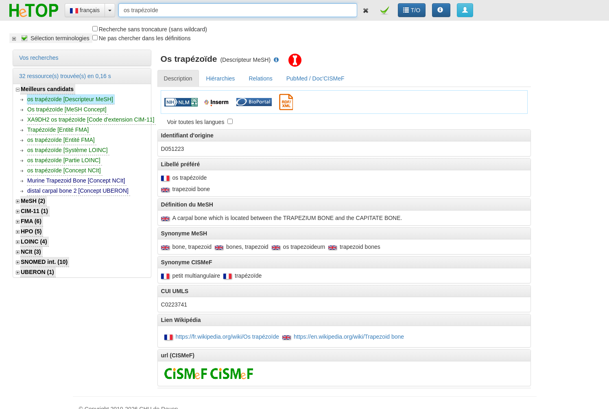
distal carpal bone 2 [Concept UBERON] (78, 190)
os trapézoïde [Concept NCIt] (64, 170)
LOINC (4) (34, 241)
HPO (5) (31, 231)
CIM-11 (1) (34, 211)
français (85, 10)
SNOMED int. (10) (44, 262)
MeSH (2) (33, 201)
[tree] (50, 38)
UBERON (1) (37, 272)
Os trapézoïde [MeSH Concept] (67, 109)
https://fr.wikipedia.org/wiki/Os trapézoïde (227, 336)
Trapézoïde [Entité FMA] (58, 129)
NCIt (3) (31, 251)
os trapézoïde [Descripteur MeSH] (70, 99)
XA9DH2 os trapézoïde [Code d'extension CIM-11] (90, 119)
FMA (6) (31, 221)
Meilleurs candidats (47, 89)
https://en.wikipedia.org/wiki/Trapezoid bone (349, 336)
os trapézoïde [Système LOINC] (67, 150)
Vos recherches (39, 57)
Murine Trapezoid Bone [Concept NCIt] (76, 180)
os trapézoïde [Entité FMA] (61, 140)
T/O (411, 10)
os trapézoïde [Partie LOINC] (63, 160)
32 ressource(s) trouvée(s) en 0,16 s (65, 76)
